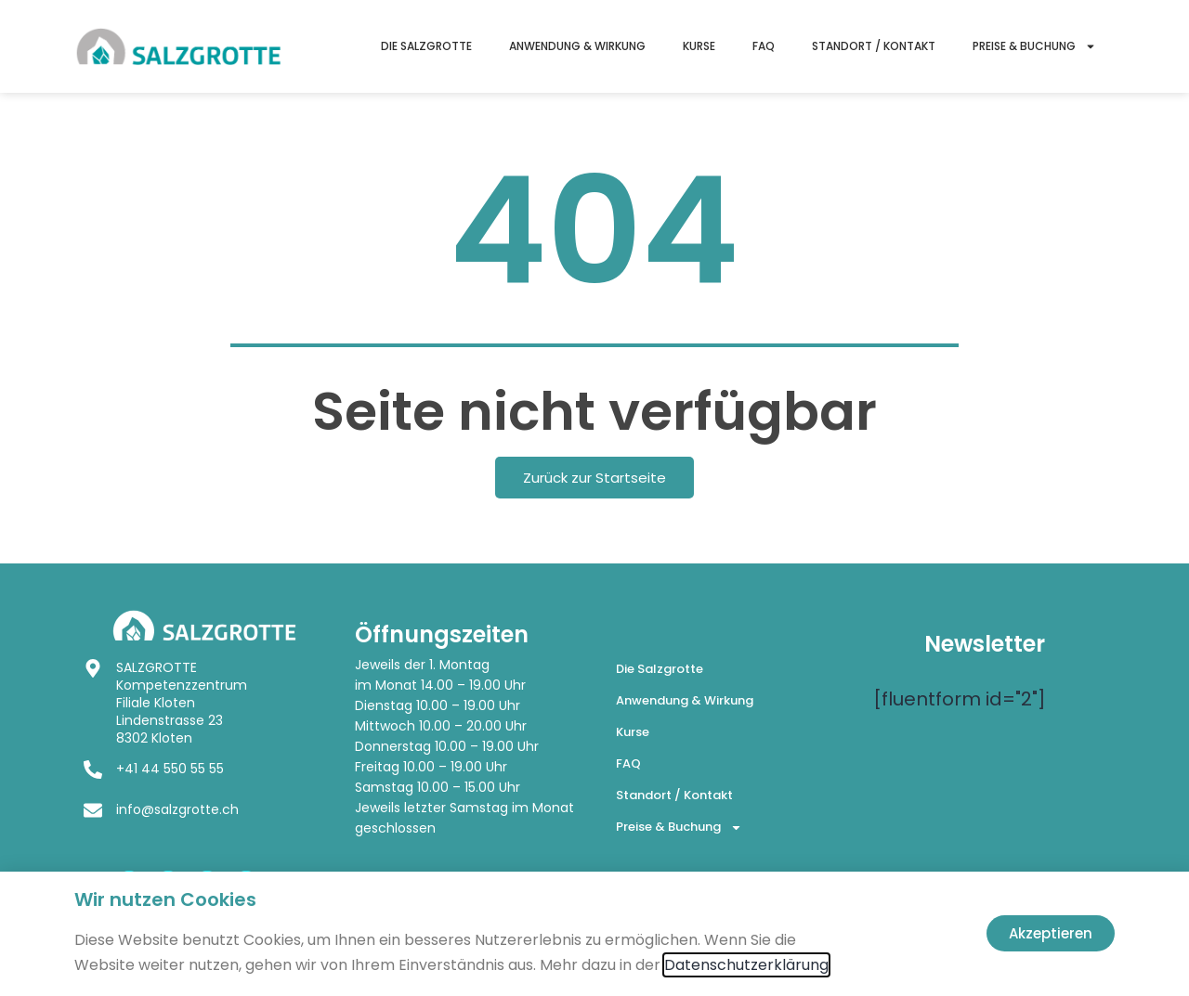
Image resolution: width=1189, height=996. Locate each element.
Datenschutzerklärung (746, 965)
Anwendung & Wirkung (577, 46)
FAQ (763, 46)
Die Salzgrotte (426, 46)
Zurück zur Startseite (594, 477)
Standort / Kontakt (873, 46)
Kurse (699, 46)
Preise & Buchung (1034, 46)
